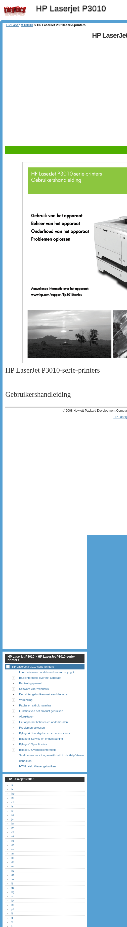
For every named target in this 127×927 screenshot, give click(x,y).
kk (12, 900)
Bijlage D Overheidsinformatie (37, 749)
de (12, 874)
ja (12, 819)
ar (12, 853)
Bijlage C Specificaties (33, 744)
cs (12, 844)
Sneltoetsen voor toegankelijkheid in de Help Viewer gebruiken (51, 758)
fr (12, 806)
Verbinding (25, 699)
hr (12, 823)
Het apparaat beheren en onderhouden (43, 722)
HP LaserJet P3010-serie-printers (33, 666)
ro (12, 814)
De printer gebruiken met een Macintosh (44, 694)
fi (12, 917)
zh (12, 827)
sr (12, 896)
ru (12, 840)
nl (12, 797)
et (12, 832)
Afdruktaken (26, 716)
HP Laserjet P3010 (15, 11)
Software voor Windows (34, 688)
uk (12, 836)
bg (12, 892)
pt (12, 909)
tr (12, 789)
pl (12, 904)
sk (12, 879)
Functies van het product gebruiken (41, 710)
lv (12, 810)
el (12, 802)
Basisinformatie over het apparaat (40, 677)
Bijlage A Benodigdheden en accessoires (44, 733)
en (12, 866)
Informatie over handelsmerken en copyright (46, 672)
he (12, 793)
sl (12, 785)
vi (12, 921)
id (12, 857)
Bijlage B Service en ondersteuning (41, 738)
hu (12, 870)
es (12, 849)
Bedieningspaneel (30, 683)
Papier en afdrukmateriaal (35, 705)
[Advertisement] (59, 87)
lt (12, 913)
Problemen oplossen (32, 727)
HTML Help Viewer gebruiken (37, 766)
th (12, 887)
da (12, 862)
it (12, 883)
